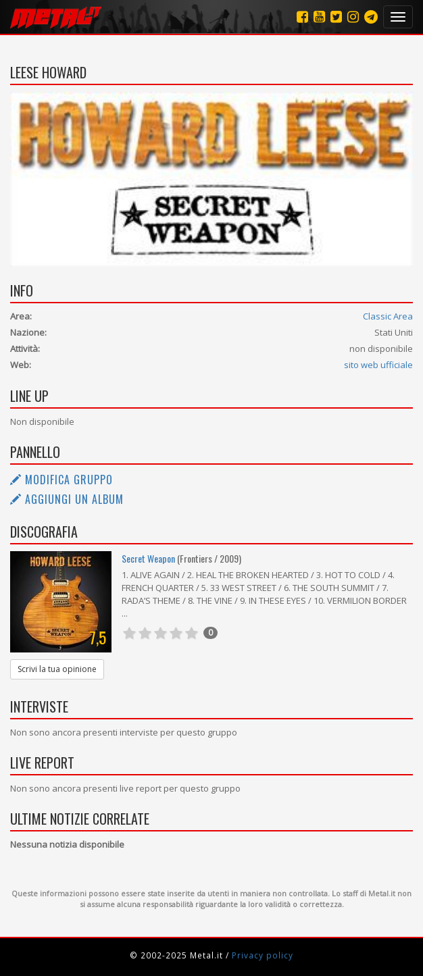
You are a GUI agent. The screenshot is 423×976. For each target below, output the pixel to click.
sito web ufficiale (378, 365)
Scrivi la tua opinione (57, 669)
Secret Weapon (148, 558)
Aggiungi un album (67, 499)
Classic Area (388, 316)
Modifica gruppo (61, 479)
